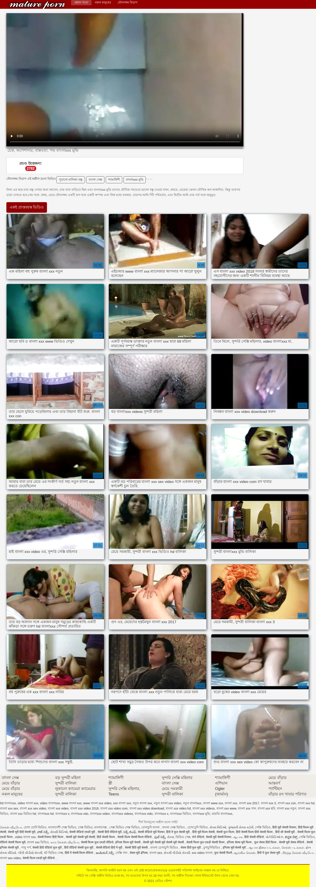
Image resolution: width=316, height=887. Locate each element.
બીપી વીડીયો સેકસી (30, 853)
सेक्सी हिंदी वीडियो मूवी (110, 832)
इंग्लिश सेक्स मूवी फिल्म (239, 842)
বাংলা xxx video (58, 808)
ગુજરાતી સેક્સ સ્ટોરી (240, 827)
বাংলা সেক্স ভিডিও (174, 827)
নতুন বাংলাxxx (192, 803)
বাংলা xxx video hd (178, 808)
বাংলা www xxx (213, 803)
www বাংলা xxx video (97, 803)
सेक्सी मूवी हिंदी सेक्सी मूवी (22, 832)
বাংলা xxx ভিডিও (38, 842)
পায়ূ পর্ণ (26, 847)
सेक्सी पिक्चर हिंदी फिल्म (51, 837)
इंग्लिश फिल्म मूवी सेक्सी (128, 842)
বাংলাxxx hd (46, 813)
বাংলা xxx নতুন (286, 808)
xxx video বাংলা (202, 853)
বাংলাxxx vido (144, 813)
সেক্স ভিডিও (85, 827)
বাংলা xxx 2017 (249, 803)
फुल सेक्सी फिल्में (223, 853)
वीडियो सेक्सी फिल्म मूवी (12, 842)
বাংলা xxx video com (114, 808)
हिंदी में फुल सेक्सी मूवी (178, 832)
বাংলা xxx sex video (33, 808)
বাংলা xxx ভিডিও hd (23, 813)
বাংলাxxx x (161, 813)
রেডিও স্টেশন (37, 5)
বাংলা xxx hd (306, 803)
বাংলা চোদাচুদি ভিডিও (164, 847)
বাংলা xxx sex (9, 808)
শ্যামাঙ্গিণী (114, 179)
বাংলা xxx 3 (268, 803)
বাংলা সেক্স (95, 179)
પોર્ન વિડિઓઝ (274, 837)
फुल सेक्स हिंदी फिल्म (265, 842)
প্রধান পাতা (81, 2)
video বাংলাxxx (50, 803)
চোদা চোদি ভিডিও (35, 827)
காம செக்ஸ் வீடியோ (64, 842)
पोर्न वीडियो (198, 837)
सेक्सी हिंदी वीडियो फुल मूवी (47, 847)
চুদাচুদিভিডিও (212, 847)
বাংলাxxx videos (122, 813)
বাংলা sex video (10, 858)
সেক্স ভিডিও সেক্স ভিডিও (124, 827)
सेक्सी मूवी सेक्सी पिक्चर (219, 837)
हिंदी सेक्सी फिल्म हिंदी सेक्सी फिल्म (254, 832)
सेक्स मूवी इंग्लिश (139, 853)
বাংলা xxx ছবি (266, 808)
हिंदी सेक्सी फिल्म (106, 837)
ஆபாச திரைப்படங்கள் (264, 847)
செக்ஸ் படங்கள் (293, 847)
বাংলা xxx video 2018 (84, 808)
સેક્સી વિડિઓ (59, 832)
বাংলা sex (155, 853)
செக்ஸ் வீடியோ (11, 827)
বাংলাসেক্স (101, 827)
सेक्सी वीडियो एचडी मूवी (82, 832)
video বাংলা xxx (28, 803)
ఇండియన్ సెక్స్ (105, 853)
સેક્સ (170, 837)
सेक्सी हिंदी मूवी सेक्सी (137, 847)
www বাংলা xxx (71, 803)
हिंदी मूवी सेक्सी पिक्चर (284, 827)
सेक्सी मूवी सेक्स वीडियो (292, 842)
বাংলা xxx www (226, 808)
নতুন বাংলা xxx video (167, 803)
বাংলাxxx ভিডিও (180, 813)
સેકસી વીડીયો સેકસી (177, 853)
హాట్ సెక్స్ (42, 832)
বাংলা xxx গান (247, 808)
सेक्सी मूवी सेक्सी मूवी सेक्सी (80, 837)
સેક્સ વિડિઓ (218, 827)
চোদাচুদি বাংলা (151, 827)
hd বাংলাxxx (8, 803)
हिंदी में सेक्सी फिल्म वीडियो (79, 853)
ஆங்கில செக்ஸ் (244, 853)
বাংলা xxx (231, 803)
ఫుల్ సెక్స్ (159, 837)
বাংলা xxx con (287, 803)
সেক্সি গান (121, 853)
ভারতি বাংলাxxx (222, 813)
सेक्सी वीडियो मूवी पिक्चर (151, 832)
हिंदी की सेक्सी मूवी (285, 832)
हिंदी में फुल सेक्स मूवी (269, 853)
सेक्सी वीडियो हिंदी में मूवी (109, 847)
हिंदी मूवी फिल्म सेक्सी (203, 832)
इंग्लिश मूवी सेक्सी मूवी (235, 847)
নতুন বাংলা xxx (142, 803)
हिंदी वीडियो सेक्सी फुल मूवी (79, 847)
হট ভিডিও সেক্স (53, 853)
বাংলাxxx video (100, 813)
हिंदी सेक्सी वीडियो (254, 837)
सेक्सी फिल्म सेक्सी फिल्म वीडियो (135, 837)
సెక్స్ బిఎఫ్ (129, 832)
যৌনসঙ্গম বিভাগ (128, 2)
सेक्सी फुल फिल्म (225, 832)
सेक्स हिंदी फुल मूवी (191, 847)
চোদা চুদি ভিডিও (197, 827)
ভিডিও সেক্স (183, 837)
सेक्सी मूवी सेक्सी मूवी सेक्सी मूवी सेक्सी (164, 842)
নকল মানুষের (103, 2)
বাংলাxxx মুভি (134, 179)
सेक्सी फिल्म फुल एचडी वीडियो (97, 842)
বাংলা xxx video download (146, 808)
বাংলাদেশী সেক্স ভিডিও (62, 827)
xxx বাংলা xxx (122, 803)
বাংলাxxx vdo (79, 813)
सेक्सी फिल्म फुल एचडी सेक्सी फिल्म (205, 842)
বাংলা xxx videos (203, 808)
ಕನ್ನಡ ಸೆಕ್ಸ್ (291, 837)
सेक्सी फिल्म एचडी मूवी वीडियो (39, 858)
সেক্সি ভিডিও (263, 827)
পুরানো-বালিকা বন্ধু (71, 179)
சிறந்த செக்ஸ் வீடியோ (298, 853)
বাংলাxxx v (62, 813)
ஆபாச (237, 837)
